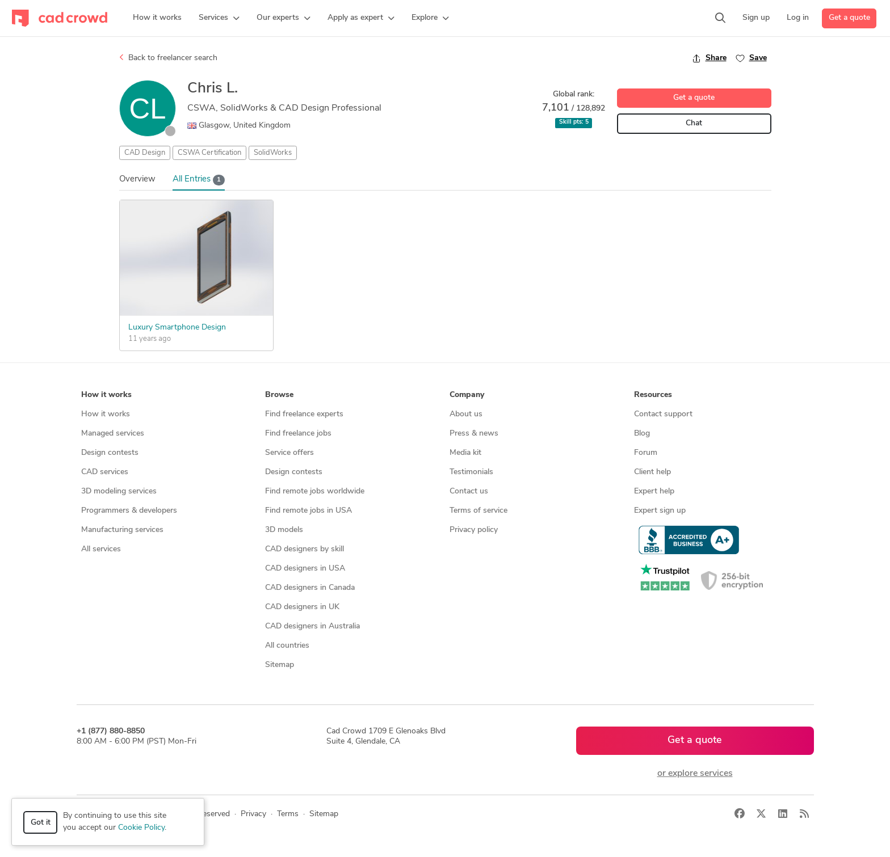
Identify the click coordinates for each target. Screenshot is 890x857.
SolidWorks (273, 153)
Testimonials (471, 472)
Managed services (112, 433)
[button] (219, 18)
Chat (694, 123)
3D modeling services (119, 491)
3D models (284, 530)
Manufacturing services (122, 530)
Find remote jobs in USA (308, 510)
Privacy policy (474, 530)
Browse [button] (279, 395)
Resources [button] (653, 395)
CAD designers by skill (304, 549)
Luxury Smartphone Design (177, 327)
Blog (642, 433)
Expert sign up (660, 510)
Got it (41, 822)
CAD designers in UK (302, 607)
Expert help (654, 491)
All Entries (199, 180)
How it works (105, 414)
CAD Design (144, 153)
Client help (652, 472)
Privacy (253, 814)
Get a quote (849, 18)
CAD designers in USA (305, 568)
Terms (288, 814)
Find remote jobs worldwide (314, 491)
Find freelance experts (304, 414)
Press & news (474, 433)
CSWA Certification (209, 153)
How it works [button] (106, 395)
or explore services (695, 773)
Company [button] (467, 395)
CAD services (104, 472)
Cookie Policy (141, 828)
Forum (645, 453)
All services (101, 549)
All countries (287, 645)
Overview (137, 179)
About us (466, 414)
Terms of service (478, 510)
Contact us (469, 491)
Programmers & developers (129, 510)
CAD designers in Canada (310, 588)
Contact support (663, 414)
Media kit (465, 453)
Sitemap (279, 665)
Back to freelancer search (168, 57)
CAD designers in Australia (312, 626)
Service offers (289, 453)
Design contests (109, 453)
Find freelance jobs (298, 433)
